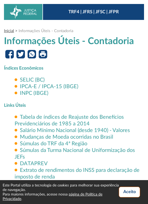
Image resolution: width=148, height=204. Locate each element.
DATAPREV (34, 163)
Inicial (9, 31)
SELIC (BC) (32, 80)
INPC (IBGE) (34, 93)
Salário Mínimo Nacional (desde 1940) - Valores (75, 130)
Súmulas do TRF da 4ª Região (53, 143)
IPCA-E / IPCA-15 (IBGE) (49, 86)
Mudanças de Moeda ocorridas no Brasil (66, 137)
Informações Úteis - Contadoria (46, 31)
